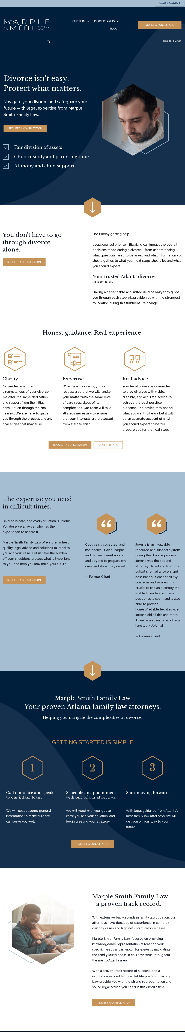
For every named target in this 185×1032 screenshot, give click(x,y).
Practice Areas (104, 21)
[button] (88, 21)
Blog (113, 28)
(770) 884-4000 (172, 41)
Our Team (78, 21)
